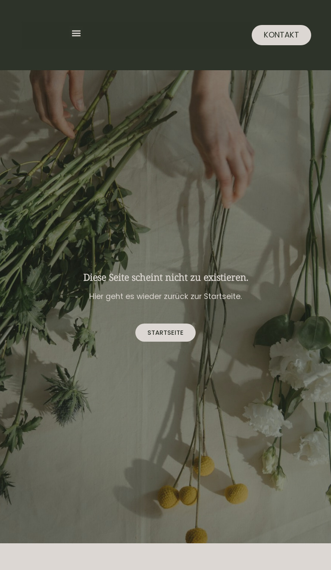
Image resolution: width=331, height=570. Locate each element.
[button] (76, 33)
